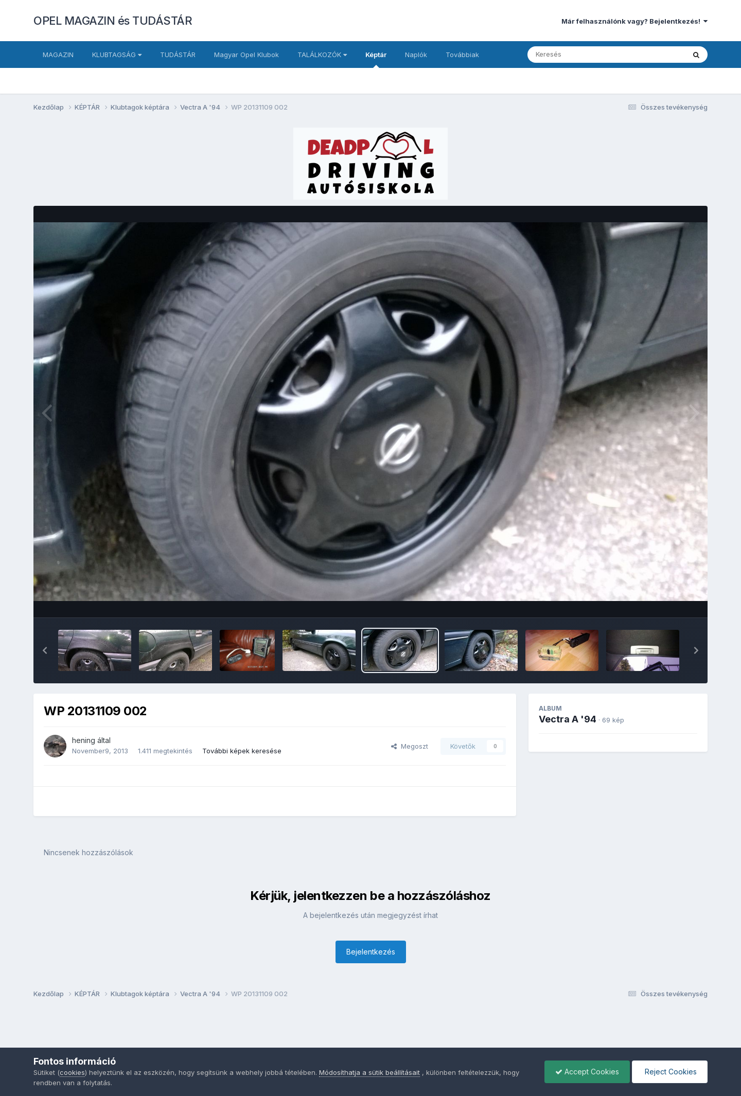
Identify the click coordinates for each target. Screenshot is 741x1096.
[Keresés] (578, 54)
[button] (44, 650)
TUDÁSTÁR (178, 54)
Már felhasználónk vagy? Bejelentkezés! (634, 21)
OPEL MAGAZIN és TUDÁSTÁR (112, 20)
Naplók (416, 54)
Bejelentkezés (370, 951)
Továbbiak (462, 54)
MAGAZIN (58, 54)
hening (83, 740)
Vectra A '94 (567, 719)
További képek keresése (241, 751)
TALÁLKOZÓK (322, 54)
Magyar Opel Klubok (246, 54)
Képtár (375, 59)
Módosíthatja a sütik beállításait (369, 1072)
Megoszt (409, 746)
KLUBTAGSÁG (117, 54)
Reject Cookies (670, 1071)
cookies (72, 1072)
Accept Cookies (587, 1071)
